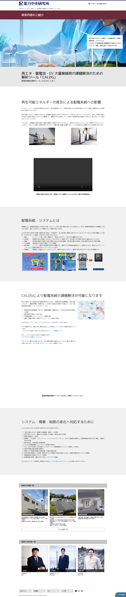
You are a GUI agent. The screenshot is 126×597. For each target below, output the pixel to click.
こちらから (40, 322)
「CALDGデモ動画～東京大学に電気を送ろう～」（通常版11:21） (42, 331)
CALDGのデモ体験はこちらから (32, 337)
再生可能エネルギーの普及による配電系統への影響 (104, 38)
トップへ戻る (120, 595)
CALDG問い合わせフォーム (41, 343)
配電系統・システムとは (96, 40)
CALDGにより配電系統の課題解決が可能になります (104, 43)
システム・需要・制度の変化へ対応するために (102, 45)
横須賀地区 (21, 8)
